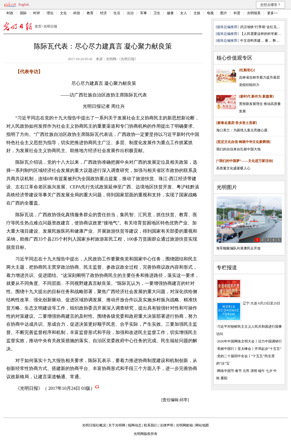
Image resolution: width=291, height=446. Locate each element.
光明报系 (254, 13)
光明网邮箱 (184, 425)
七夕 (269, 371)
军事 (143, 13)
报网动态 (135, 425)
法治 (130, 13)
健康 (170, 13)
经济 (103, 13)
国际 (23, 13)
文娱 (197, 13)
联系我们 (150, 425)
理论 (50, 13)
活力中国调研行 (270, 341)
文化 (63, 13)
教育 (90, 13)
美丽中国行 (225, 349)
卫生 (156, 13)
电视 (210, 13)
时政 (10, 13)
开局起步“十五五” (268, 349)
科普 (237, 13)
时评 (36, 13)
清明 (253, 371)
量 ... (268, 41)
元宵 (246, 371)
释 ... (276, 41)
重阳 (224, 378)
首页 (38, 26)
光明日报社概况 (94, 425)
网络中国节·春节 (229, 371)
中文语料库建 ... (252, 41)
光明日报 (50, 26)
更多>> (272, 13)
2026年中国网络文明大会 (236, 341)
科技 (76, 13)
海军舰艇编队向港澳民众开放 (238, 248)
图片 (223, 13)
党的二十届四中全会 (232, 356)
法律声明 (166, 425)
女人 (183, 13)
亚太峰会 (244, 349)
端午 (261, 371)
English (23, 5)
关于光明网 (116, 425)
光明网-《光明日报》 (122, 59)
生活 (116, 13)
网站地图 (202, 425)
